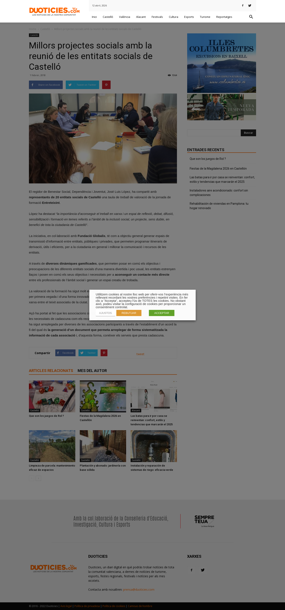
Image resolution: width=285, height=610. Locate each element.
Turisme (205, 17)
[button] (251, 17)
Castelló (108, 17)
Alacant (141, 17)
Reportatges (224, 17)
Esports (189, 17)
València (124, 17)
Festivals (157, 17)
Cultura (173, 17)
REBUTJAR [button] (129, 313)
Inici (94, 17)
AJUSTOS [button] (105, 313)
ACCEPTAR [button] (161, 313)
